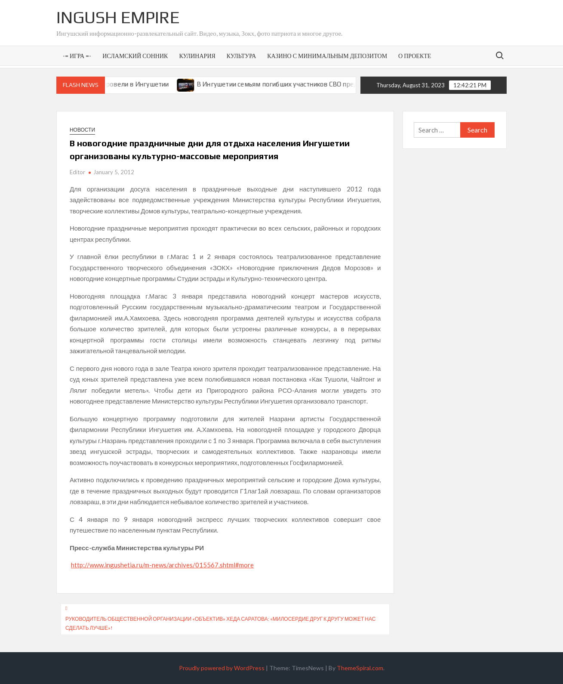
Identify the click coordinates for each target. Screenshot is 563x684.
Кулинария (197, 55)
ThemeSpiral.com (360, 668)
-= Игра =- (77, 55)
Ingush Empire (118, 17)
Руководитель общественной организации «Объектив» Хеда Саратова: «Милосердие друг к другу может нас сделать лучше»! (220, 623)
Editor (77, 172)
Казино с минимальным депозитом (327, 55)
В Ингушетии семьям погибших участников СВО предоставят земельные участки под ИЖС (340, 84)
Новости (82, 129)
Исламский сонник (135, 55)
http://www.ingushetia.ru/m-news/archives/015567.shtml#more (162, 565)
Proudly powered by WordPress (222, 668)
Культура (241, 55)
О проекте (414, 55)
